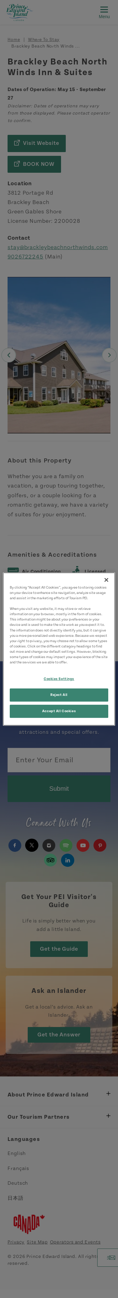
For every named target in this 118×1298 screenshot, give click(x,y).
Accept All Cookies (59, 711)
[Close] (106, 580)
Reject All (59, 695)
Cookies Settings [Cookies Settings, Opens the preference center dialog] (59, 679)
